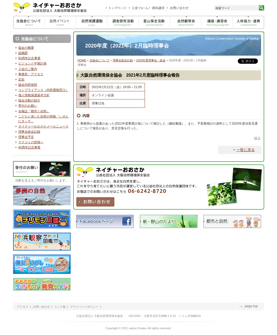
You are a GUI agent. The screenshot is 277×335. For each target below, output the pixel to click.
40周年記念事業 (29, 147)
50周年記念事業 (29, 58)
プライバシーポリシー (84, 306)
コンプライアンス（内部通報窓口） (43, 90)
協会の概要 (26, 48)
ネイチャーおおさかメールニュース (43, 126)
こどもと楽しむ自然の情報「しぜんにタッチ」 (43, 119)
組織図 (23, 53)
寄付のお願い (27, 106)
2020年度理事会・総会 (151, 60)
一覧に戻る (245, 150)
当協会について (99, 60)
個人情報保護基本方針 (34, 95)
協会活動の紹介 (29, 100)
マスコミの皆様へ (30, 142)
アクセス (23, 306)
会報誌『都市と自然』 (34, 111)
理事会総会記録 (123, 60)
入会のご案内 (27, 69)
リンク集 (60, 306)
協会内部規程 (27, 85)
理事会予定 (26, 137)
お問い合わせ (41, 306)
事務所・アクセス (30, 74)
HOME (82, 60)
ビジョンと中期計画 (32, 63)
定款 (21, 79)
